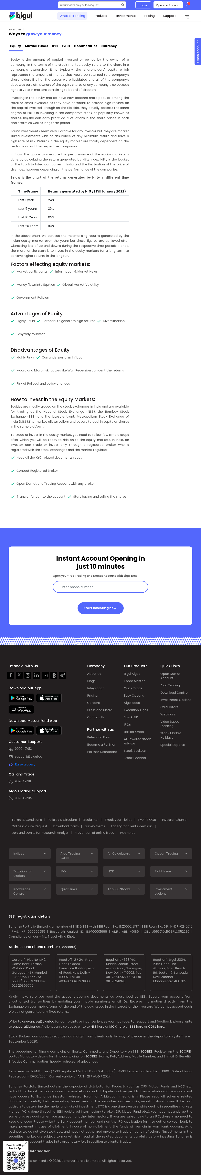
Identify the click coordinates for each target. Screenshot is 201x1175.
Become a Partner (101, 744)
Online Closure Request (29, 826)
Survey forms (95, 826)
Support (169, 16)
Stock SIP (131, 717)
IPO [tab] (55, 46)
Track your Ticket (118, 819)
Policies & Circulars (62, 819)
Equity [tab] (15, 46)
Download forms (66, 826)
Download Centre (174, 692)
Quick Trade (133, 688)
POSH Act (127, 832)
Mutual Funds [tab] (36, 46)
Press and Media (99, 710)
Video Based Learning (169, 723)
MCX (113, 1026)
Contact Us (96, 717)
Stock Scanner (135, 758)
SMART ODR (147, 819)
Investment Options (175, 700)
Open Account (198, 51)
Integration (95, 688)
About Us (94, 673)
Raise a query (25, 764)
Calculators (169, 707)
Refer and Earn (98, 737)
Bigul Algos (132, 673)
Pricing (149, 16)
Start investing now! (100, 608)
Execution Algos (136, 710)
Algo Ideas (132, 703)
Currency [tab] (109, 46)
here (100, 1026)
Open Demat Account (170, 675)
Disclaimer (91, 819)
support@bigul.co (28, 756)
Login (143, 5)
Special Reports (172, 745)
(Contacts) (68, 947)
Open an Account (168, 5)
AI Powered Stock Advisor (137, 741)
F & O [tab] (66, 46)
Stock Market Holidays (170, 735)
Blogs (91, 681)
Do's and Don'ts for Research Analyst (40, 832)
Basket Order (134, 732)
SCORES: (146, 1051)
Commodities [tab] (85, 46)
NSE (93, 1026)
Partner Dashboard (102, 752)
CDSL (152, 1026)
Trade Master (134, 681)
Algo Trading (170, 685)
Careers (93, 703)
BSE (132, 1026)
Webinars (167, 714)
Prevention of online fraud (94, 832)
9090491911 (23, 781)
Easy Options (134, 695)
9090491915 (23, 798)
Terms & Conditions (27, 819)
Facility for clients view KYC (132, 826)
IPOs (127, 724)
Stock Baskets (135, 750)
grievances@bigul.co (38, 1021)
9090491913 (23, 748)
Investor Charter (175, 819)
